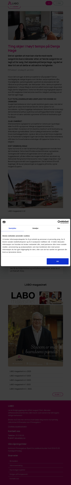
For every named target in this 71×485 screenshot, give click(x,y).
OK (57, 261)
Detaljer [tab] (36, 228)
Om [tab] (58, 228)
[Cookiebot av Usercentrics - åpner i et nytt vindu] (59, 222)
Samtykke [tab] (12, 228)
